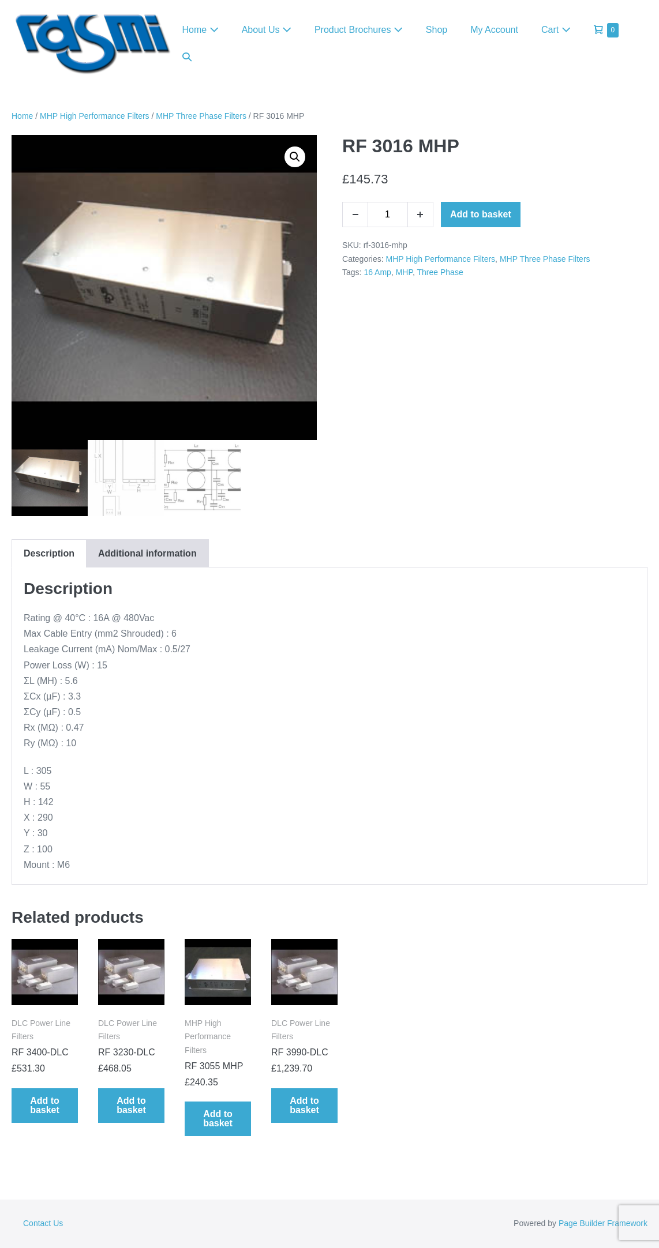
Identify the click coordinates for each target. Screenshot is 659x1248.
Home (200, 30)
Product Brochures (358, 30)
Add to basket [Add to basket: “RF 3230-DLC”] (131, 1105)
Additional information (147, 553)
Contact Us (43, 1223)
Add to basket (480, 214)
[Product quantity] (388, 214)
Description (49, 553)
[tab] (49, 553)
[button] (187, 56)
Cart (556, 30)
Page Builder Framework (603, 1223)
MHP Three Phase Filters (201, 116)
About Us (266, 30)
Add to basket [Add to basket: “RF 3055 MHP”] (218, 1118)
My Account (494, 30)
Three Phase (440, 272)
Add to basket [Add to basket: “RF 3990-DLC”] (304, 1105)
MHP (404, 272)
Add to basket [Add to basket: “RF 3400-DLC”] (44, 1105)
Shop (436, 30)
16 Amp (377, 272)
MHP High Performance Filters (94, 116)
